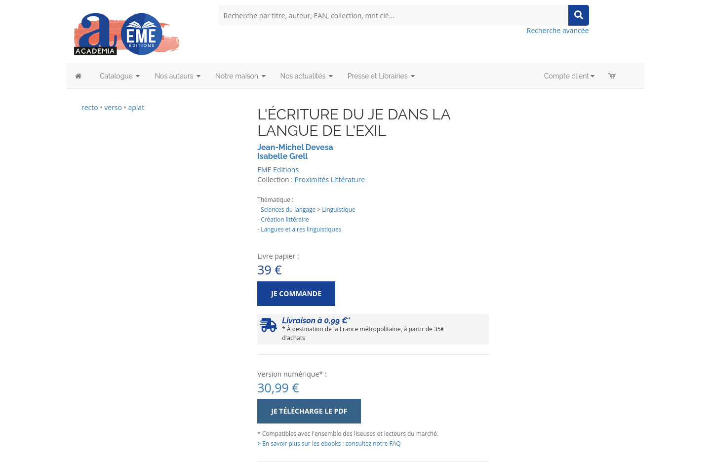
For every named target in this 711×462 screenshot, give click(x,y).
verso (113, 107)
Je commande (296, 293)
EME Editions (278, 169)
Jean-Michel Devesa (295, 147)
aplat (136, 107)
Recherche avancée (558, 30)
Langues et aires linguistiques (301, 229)
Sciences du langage (288, 209)
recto (89, 107)
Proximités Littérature (330, 179)
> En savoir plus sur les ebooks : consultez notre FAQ (328, 443)
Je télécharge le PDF (309, 411)
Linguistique (338, 209)
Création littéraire (285, 219)
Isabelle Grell (282, 156)
